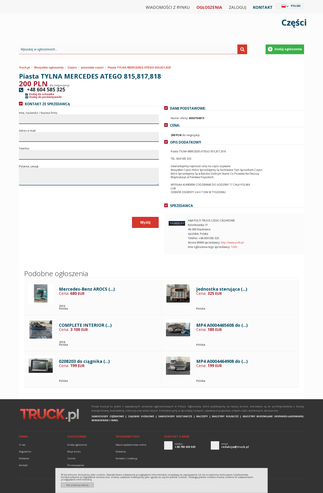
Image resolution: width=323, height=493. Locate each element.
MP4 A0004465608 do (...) (222, 325)
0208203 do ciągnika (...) (84, 361)
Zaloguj (237, 7)
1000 (234, 247)
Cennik (71, 458)
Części (72, 67)
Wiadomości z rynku (168, 7)
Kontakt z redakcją (126, 458)
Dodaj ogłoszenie (77, 444)
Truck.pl (24, 67)
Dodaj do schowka (41, 94)
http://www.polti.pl (232, 242)
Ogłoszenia (209, 7)
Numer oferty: (179, 118)
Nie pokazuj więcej (77, 485)
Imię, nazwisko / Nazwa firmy (38, 112)
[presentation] (52, 203)
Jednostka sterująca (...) (221, 289)
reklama (24, 458)
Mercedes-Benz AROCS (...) (87, 289)
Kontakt (263, 7)
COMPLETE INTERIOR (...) (85, 325)
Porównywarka (75, 465)
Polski (296, 6)
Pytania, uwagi (28, 166)
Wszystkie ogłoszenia (49, 67)
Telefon (24, 148)
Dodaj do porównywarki (45, 97)
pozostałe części (92, 67)
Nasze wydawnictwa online (131, 444)
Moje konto (74, 451)
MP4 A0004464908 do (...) (222, 361)
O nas (22, 444)
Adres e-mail (27, 130)
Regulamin (25, 451)
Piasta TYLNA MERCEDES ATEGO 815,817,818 (139, 67)
